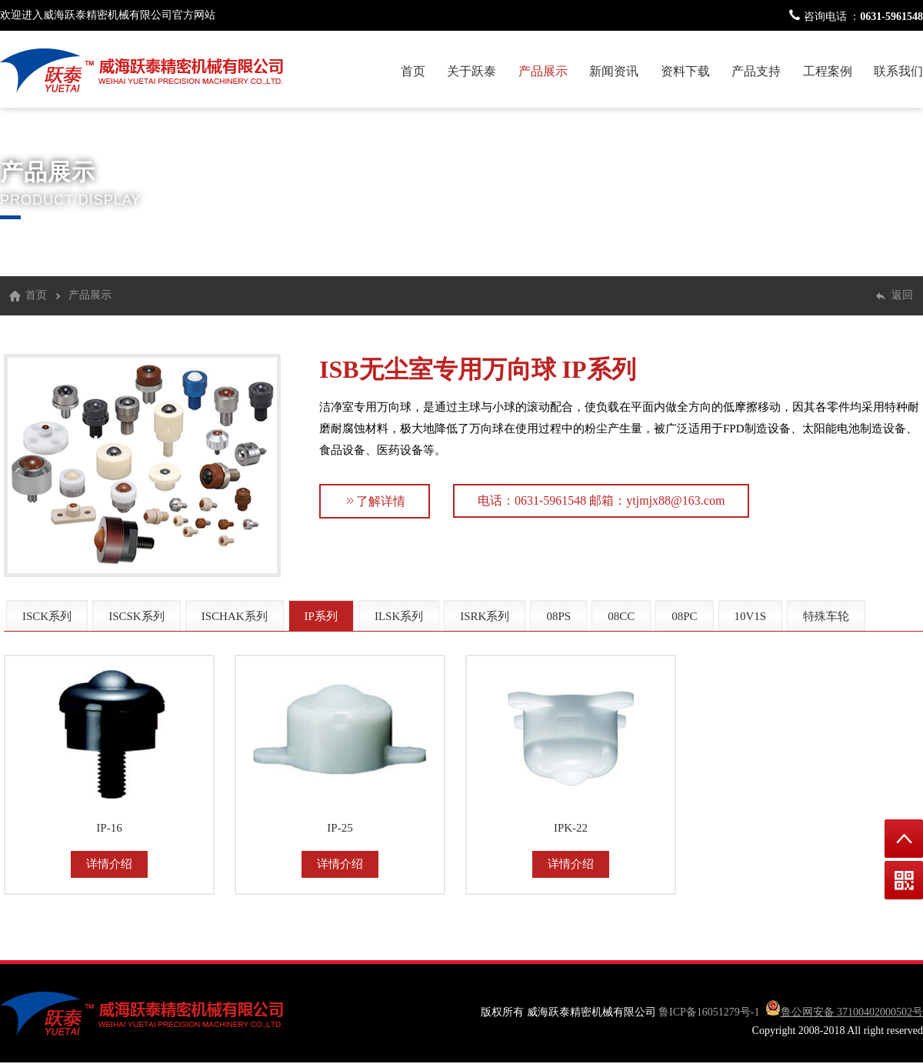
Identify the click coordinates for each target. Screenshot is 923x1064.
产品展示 (543, 71)
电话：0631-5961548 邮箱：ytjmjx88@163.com (601, 500)
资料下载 (685, 71)
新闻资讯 (613, 71)
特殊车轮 (826, 616)
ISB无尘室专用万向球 (437, 369)
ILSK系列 (399, 616)
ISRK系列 (484, 616)
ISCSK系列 (136, 616)
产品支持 (756, 71)
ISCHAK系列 (235, 616)
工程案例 (827, 71)
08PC (684, 616)
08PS (558, 616)
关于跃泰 (471, 71)
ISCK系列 (47, 616)
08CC (621, 616)
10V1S (751, 616)
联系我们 (898, 71)
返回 (902, 295)
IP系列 (599, 369)
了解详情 (374, 501)
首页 (413, 71)
